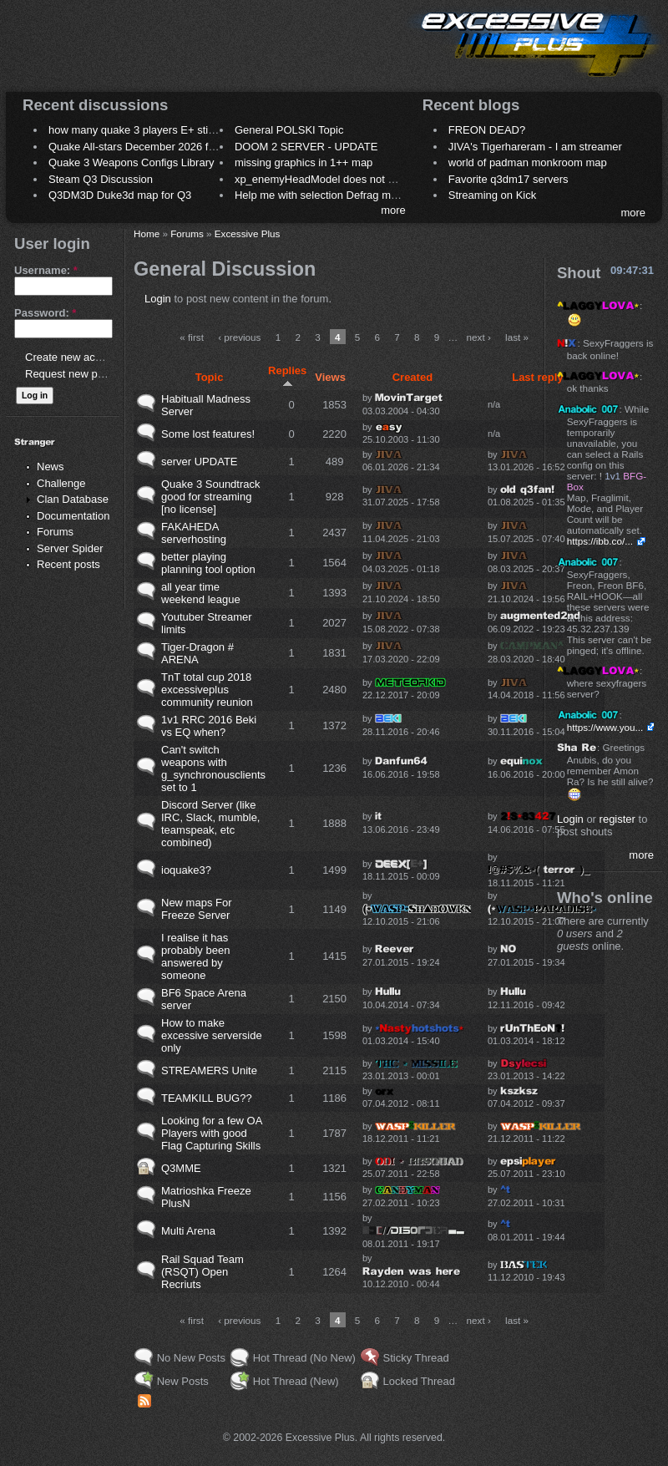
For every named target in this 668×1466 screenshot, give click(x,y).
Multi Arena (188, 1231)
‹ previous (239, 337)
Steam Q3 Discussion (100, 179)
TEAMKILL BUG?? (206, 1098)
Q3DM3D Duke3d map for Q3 (119, 195)
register (617, 819)
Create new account (73, 357)
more (393, 210)
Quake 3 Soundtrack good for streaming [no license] (211, 496)
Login (157, 298)
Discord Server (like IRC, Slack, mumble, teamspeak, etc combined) (210, 824)
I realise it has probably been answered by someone (195, 956)
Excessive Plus (248, 233)
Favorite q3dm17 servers (508, 179)
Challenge (61, 483)
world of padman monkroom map (527, 162)
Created (412, 377)
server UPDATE (199, 461)
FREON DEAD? (486, 130)
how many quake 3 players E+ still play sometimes (169, 130)
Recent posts (68, 564)
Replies (287, 376)
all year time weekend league (200, 593)
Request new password (81, 374)
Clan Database (73, 499)
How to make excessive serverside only (211, 1035)
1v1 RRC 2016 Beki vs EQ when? (208, 725)
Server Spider (70, 548)
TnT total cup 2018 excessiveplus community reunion (207, 689)
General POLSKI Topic (289, 130)
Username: (46, 270)
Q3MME (181, 1168)
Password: (45, 313)
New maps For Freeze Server (196, 908)
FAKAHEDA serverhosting (193, 532)
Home (146, 233)
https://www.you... (605, 727)
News (50, 466)
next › (479, 337)
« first (192, 337)
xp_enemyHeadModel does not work (323, 179)
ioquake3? (186, 870)
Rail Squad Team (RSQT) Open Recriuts (202, 1272)
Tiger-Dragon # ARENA (197, 653)
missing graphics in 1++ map (303, 162)
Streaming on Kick (492, 195)
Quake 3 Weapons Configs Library (131, 162)
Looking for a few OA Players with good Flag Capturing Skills (211, 1133)
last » (517, 337)
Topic (209, 377)
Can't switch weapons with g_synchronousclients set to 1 (213, 768)
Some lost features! (208, 434)
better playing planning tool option (208, 563)
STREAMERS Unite (209, 1070)
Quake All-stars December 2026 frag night (149, 146)
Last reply (537, 377)
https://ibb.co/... (600, 540)
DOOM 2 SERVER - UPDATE (306, 146)
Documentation (73, 516)
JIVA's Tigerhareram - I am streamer (535, 146)
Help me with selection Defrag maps (321, 195)
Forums (55, 531)
